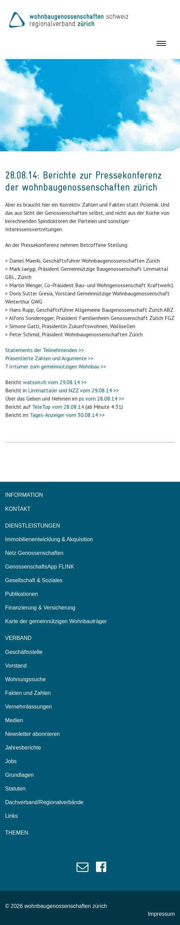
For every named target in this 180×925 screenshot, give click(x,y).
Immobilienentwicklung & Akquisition (49, 539)
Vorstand (16, 666)
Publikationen (21, 594)
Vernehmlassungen (28, 707)
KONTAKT (17, 509)
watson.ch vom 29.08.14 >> (55, 382)
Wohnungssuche (25, 679)
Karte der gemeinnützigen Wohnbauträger (56, 621)
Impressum (161, 914)
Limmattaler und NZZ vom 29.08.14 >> (73, 390)
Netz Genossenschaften (34, 553)
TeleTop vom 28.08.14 (58, 406)
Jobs (11, 761)
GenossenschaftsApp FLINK (39, 567)
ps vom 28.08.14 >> (101, 398)
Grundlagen (19, 775)
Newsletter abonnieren (32, 734)
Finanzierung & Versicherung (40, 608)
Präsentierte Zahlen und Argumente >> (49, 358)
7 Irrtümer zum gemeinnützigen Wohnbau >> (55, 366)
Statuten (15, 788)
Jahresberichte (23, 748)
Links (11, 816)
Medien (14, 720)
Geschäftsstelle (23, 652)
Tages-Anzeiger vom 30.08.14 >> (67, 414)
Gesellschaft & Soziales (34, 580)
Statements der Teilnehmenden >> (44, 350)
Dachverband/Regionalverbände (44, 802)
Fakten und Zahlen (28, 693)
